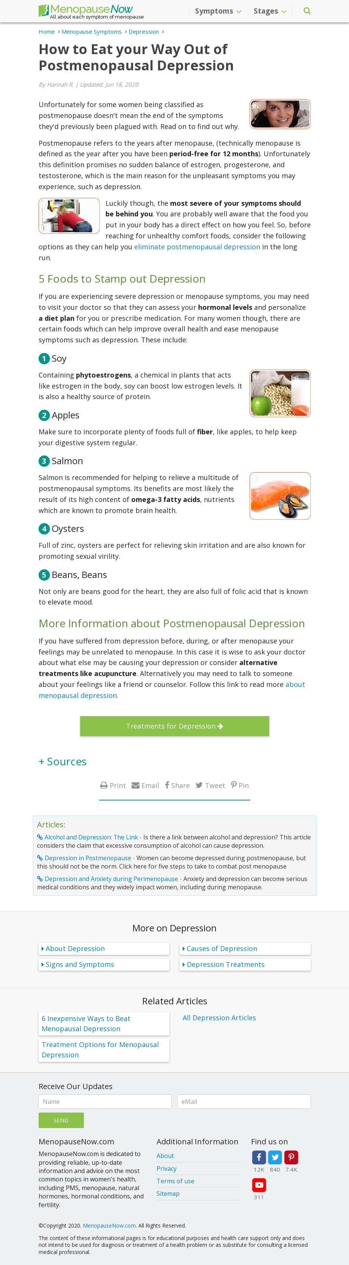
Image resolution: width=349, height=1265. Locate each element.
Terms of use (175, 1181)
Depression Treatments (226, 964)
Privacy (167, 1168)
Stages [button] (270, 11)
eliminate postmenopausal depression (197, 246)
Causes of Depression (222, 948)
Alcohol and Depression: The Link (91, 837)
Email (150, 785)
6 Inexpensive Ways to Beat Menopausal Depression (86, 1023)
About (165, 1156)
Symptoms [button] (218, 11)
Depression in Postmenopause (88, 858)
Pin (244, 785)
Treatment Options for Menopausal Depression (100, 1049)
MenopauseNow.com (109, 1225)
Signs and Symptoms (80, 964)
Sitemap (168, 1193)
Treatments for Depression (171, 725)
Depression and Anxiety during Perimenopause (111, 879)
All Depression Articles (219, 1017)
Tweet (215, 785)
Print (118, 785)
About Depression (75, 948)
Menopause (85, 11)
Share (180, 785)
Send (61, 1120)
